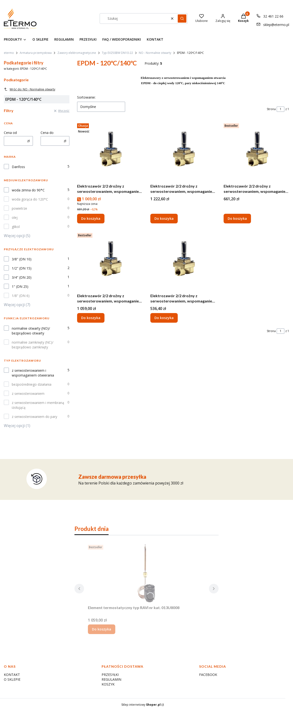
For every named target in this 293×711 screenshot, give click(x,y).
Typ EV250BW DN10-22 (117, 53)
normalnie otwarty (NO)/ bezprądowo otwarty (31, 330)
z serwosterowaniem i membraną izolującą (38, 405)
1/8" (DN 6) (21, 295)
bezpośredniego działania (31, 384)
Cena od (10, 132)
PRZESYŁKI (110, 674)
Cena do (47, 132)
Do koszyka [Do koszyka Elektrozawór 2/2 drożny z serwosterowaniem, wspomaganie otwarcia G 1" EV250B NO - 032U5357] (90, 218)
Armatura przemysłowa (36, 53)
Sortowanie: (86, 97)
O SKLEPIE (12, 679)
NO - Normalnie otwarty (155, 53)
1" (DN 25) (20, 286)
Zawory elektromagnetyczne (76, 53)
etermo (9, 53)
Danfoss (18, 166)
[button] (182, 18)
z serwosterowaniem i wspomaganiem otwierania (33, 373)
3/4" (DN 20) (21, 277)
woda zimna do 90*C (28, 190)
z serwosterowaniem (28, 393)
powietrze (19, 208)
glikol (16, 226)
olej (15, 217)
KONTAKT (12, 674)
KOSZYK (108, 684)
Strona (271, 109)
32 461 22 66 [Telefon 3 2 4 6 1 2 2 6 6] (273, 16)
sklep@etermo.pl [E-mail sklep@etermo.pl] (276, 24)
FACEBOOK (208, 674)
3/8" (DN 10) (21, 259)
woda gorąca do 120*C (30, 199)
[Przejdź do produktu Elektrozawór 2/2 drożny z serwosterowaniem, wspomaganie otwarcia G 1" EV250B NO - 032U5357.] (110, 151)
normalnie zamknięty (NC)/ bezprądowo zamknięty (32, 344)
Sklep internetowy (141, 705)
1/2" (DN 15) (21, 268)
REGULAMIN (111, 679)
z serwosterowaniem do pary (34, 416)
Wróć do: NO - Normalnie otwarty (29, 89)
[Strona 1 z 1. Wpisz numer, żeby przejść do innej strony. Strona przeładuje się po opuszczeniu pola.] (280, 109)
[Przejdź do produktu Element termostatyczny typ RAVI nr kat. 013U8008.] (146, 573)
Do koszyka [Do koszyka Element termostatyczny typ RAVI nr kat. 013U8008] (101, 629)
